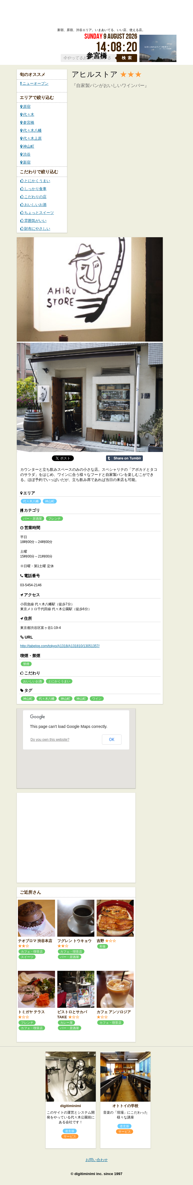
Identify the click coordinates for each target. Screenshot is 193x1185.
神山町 (27, 146)
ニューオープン (34, 83)
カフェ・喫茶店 (32, 951)
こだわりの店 (33, 197)
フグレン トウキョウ (74, 941)
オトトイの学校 (125, 1106)
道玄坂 (69, 1131)
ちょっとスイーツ (37, 212)
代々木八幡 (31, 130)
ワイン (96, 698)
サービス (70, 1136)
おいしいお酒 (33, 205)
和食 (102, 946)
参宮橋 (27, 122)
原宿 (25, 106)
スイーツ (27, 957)
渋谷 (25, 154)
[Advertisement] (76, 837)
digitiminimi (70, 1106)
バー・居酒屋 (32, 518)
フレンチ (54, 518)
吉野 (100, 941)
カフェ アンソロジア (114, 1012)
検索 (128, 58)
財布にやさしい (35, 228)
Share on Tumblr (124, 458)
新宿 (25, 162)
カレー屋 (66, 1022)
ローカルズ (64, 13)
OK (111, 739)
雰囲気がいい (33, 220)
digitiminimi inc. (88, 1174)
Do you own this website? (50, 740)
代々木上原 (31, 138)
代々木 (27, 114)
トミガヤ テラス (31, 1012)
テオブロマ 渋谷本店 (35, 941)
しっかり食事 (33, 189)
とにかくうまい (35, 181)
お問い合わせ (97, 1160)
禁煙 (26, 664)
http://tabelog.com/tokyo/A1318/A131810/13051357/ (60, 646)
